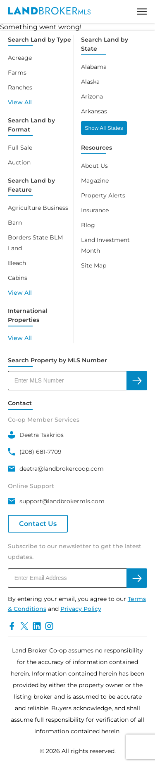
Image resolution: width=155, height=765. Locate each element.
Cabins (17, 278)
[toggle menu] (141, 11)
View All (20, 102)
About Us (94, 165)
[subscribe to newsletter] (136, 578)
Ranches (20, 87)
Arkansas (94, 111)
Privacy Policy (80, 608)
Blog (88, 225)
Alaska (90, 81)
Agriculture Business (38, 207)
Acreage (20, 57)
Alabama (94, 66)
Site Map (93, 265)
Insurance (95, 210)
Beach (17, 263)
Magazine (95, 180)
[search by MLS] (136, 380)
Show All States (104, 128)
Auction (19, 162)
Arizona (92, 96)
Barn (15, 222)
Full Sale (20, 147)
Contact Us (38, 524)
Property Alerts (103, 195)
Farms (17, 72)
